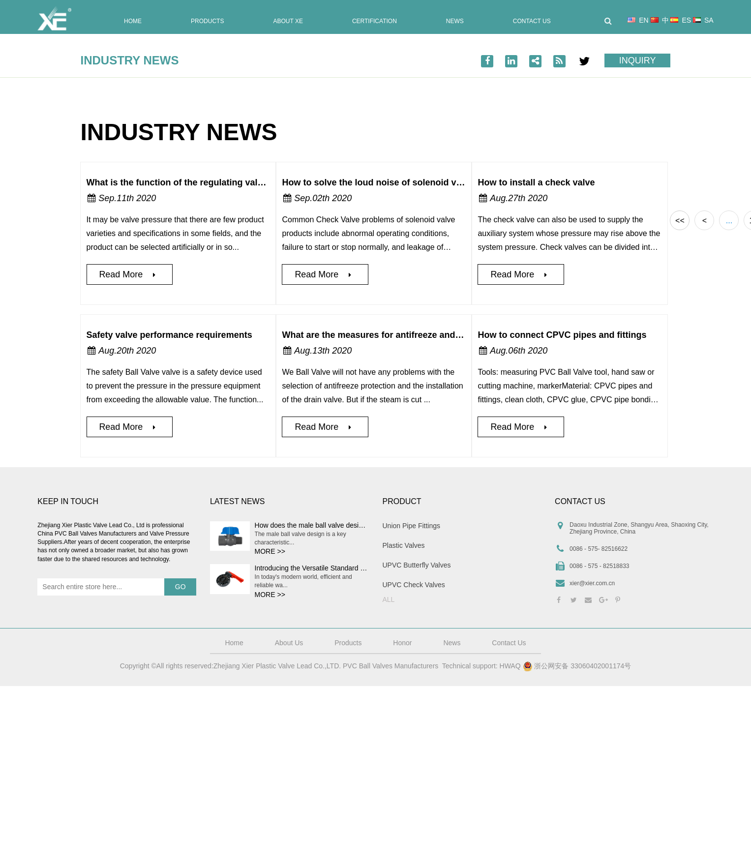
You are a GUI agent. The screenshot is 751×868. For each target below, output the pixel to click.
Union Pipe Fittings (412, 526)
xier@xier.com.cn (592, 583)
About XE (287, 21)
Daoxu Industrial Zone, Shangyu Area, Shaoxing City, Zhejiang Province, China (639, 528)
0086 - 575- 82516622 (599, 548)
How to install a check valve (536, 182)
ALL (389, 599)
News (455, 21)
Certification (374, 21)
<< (680, 220)
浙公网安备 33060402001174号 (577, 666)
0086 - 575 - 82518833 (599, 566)
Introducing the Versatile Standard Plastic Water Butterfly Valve (351, 568)
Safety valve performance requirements (169, 335)
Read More (129, 274)
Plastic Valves (404, 545)
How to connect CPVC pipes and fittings (562, 335)
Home (133, 21)
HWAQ (510, 666)
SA (703, 20)
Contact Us (532, 21)
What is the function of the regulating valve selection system (214, 182)
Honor (402, 643)
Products (207, 21)
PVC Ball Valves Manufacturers (390, 666)
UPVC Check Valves (414, 585)
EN (638, 20)
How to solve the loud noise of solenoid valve (377, 182)
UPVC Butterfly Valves (417, 565)
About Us (289, 643)
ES (680, 20)
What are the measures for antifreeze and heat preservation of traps (424, 335)
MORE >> (270, 551)
